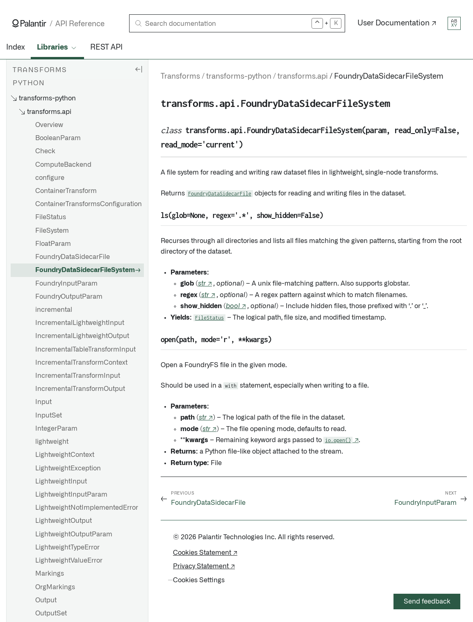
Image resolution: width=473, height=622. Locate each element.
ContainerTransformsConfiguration (88, 204)
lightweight (51, 441)
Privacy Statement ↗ (204, 566)
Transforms (180, 76)
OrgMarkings (55, 587)
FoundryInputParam (66, 283)
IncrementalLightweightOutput (82, 336)
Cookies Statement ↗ (205, 552)
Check (45, 151)
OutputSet (51, 613)
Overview (49, 125)
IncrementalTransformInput (77, 375)
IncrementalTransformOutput (80, 389)
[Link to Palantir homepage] (29, 23)
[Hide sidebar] (138, 69)
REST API (106, 47)
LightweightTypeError (67, 547)
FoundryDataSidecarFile (72, 257)
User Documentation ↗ (397, 23)
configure (49, 178)
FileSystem (52, 230)
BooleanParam (58, 138)
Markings (49, 573)
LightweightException (68, 468)
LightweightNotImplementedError (86, 507)
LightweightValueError (68, 560)
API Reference (80, 23)
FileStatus (50, 217)
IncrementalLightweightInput (79, 323)
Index (15, 47)
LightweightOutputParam (73, 534)
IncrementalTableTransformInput (85, 349)
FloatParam (53, 244)
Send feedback (427, 601)
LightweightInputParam (71, 494)
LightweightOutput (63, 521)
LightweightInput (61, 481)
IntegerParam (56, 428)
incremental (53, 309)
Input (43, 402)
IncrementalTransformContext (81, 362)
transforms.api (302, 76)
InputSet (48, 415)
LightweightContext (64, 455)
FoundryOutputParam (68, 296)
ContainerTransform (66, 191)
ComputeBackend (63, 164)
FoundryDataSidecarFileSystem (85, 270)
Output (46, 600)
